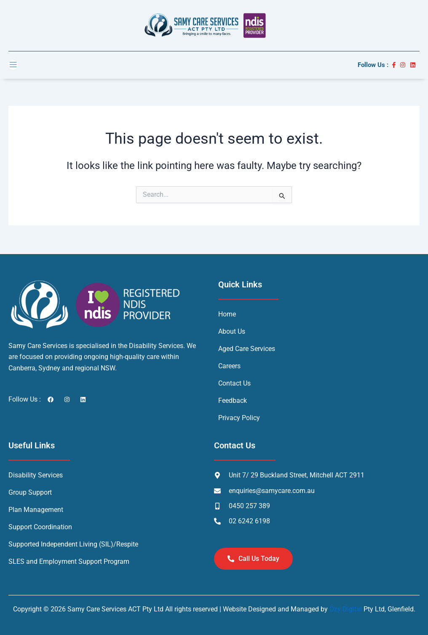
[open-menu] (13, 65)
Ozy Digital (345, 609)
